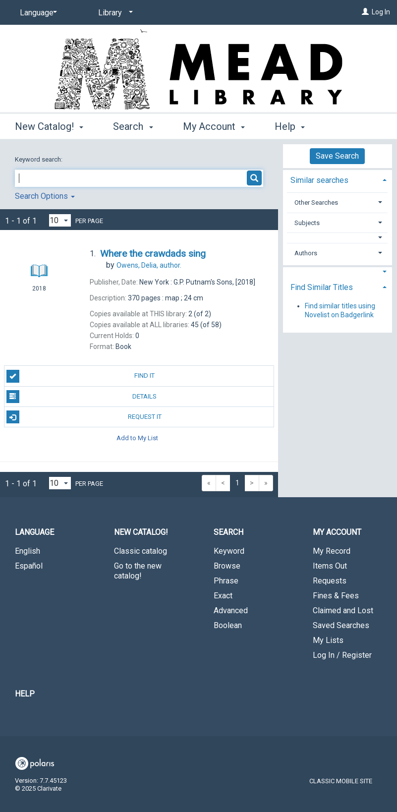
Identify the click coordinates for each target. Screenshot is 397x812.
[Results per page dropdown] (60, 220)
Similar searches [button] (319, 180)
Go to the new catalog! (138, 570)
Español (29, 566)
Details (81, 396)
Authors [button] (305, 253)
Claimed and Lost (343, 610)
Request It (84, 416)
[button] (337, 237)
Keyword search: (39, 159)
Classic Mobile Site (340, 781)
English (27, 551)
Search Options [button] (45, 196)
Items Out (330, 566)
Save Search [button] (337, 156)
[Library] (113, 13)
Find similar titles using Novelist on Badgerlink (340, 310)
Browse (227, 566)
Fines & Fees (336, 595)
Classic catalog (140, 551)
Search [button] (133, 125)
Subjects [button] (307, 223)
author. (148, 265)
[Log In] (365, 12)
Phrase (226, 580)
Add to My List (137, 437)
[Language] (36, 13)
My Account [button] (214, 125)
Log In (381, 12)
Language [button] (34, 532)
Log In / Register (342, 655)
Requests (329, 580)
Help (25, 693)
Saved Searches (341, 625)
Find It (80, 376)
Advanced (231, 610)
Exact (223, 595)
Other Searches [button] (316, 202)
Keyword (229, 551)
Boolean (228, 625)
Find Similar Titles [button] (321, 287)
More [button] (294, 126)
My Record (331, 551)
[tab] (337, 179)
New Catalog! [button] (49, 125)
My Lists (328, 640)
